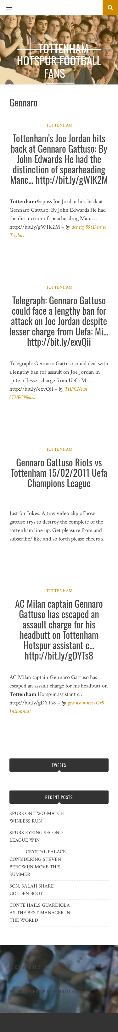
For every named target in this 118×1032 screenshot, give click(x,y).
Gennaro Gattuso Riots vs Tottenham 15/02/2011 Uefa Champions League (59, 472)
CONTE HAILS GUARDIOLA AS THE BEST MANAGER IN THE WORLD (39, 913)
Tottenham (59, 125)
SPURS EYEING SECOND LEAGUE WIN (36, 836)
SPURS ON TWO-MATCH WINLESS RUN (36, 817)
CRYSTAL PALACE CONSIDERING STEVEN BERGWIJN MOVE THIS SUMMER (37, 863)
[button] (6, 8)
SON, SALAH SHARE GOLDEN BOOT (31, 890)
